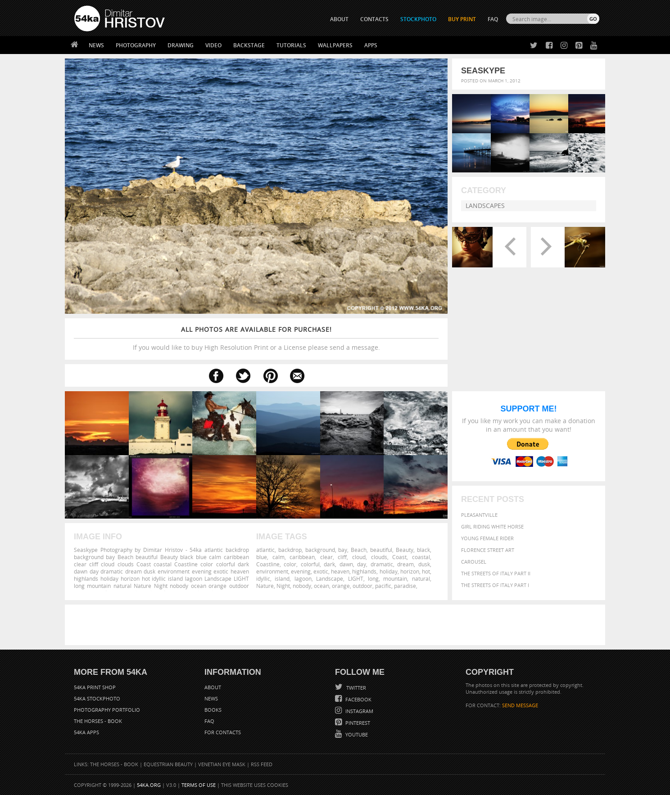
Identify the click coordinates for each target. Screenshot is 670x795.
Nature (265, 585)
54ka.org (149, 784)
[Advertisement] (337, 625)
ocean (321, 585)
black (423, 549)
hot (426, 571)
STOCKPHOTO (418, 19)
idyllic (263, 578)
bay (342, 549)
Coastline (268, 564)
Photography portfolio (107, 709)
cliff (342, 556)
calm (278, 556)
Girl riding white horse (492, 526)
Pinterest (357, 722)
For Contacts (222, 732)
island (282, 578)
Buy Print (462, 19)
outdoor (362, 585)
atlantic (265, 549)
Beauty (404, 549)
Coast (399, 556)
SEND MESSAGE (520, 705)
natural (421, 578)
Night (283, 585)
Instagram (358, 711)
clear (326, 556)
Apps (370, 45)
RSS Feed (261, 764)
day (361, 564)
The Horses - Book (98, 721)
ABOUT (339, 19)
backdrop (290, 549)
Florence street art (487, 550)
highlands (364, 571)
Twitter (355, 687)
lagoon (303, 578)
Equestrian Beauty (168, 764)
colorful (310, 564)
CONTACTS (374, 19)
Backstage (249, 45)
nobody (302, 585)
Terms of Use (198, 784)
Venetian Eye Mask (221, 764)
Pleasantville (479, 514)
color (290, 564)
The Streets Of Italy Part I (495, 585)
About (212, 687)
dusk (424, 564)
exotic (320, 571)
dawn (346, 564)
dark (329, 564)
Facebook (357, 699)
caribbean (302, 556)
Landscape (329, 578)
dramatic (382, 564)
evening (301, 571)
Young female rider (487, 538)
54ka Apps (86, 732)
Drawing (181, 45)
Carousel (473, 561)
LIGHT (355, 578)
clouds (379, 556)
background (320, 549)
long (373, 578)
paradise (405, 585)
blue (261, 556)
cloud (359, 556)
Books (213, 709)
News (96, 45)
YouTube (356, 734)
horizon (409, 571)
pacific (383, 585)
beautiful (381, 549)
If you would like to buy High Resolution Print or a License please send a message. (256, 338)
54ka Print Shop (95, 687)
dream (405, 564)
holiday (389, 571)
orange (341, 585)
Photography (136, 45)
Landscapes (485, 205)
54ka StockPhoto (97, 698)
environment (272, 571)
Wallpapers (335, 45)
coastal (421, 556)
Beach (359, 549)
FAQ (493, 19)
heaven (340, 571)
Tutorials (291, 45)
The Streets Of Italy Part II (495, 573)
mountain (395, 578)
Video (213, 45)
